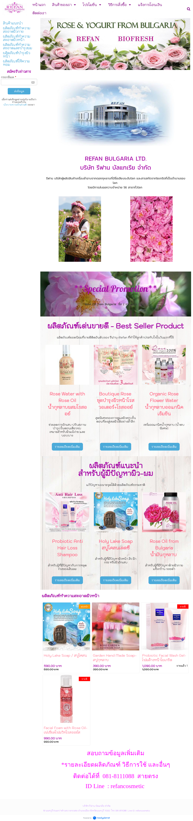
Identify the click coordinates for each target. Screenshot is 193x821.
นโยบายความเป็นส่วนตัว (15, 104)
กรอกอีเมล (8, 77)
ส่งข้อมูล (19, 91)
